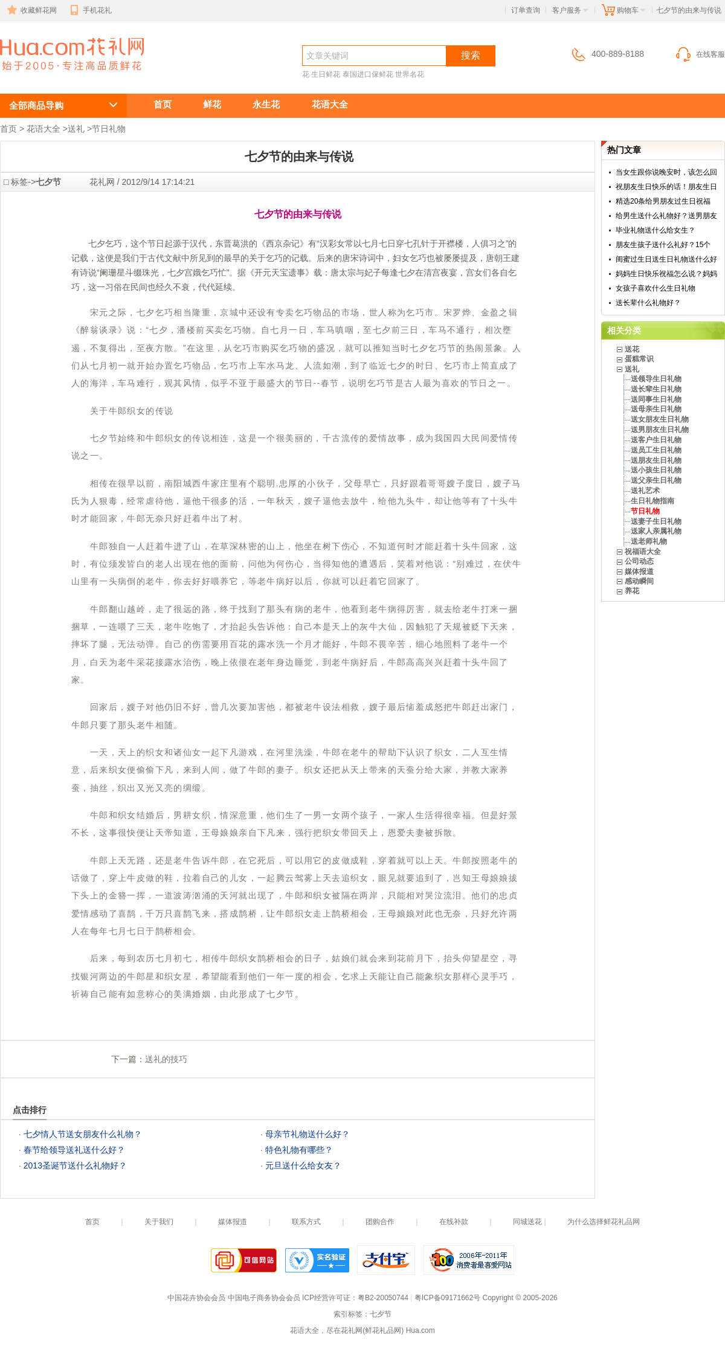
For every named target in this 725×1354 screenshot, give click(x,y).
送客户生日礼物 (656, 440)
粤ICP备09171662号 (447, 1298)
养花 (632, 591)
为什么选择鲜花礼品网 (603, 1221)
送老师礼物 (649, 541)
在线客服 (699, 54)
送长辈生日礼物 (656, 389)
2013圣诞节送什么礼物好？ (75, 1165)
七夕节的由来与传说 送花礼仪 (65, 76)
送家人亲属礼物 (656, 531)
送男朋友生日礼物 (660, 429)
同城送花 (527, 1221)
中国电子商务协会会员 (264, 1298)
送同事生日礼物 (656, 399)
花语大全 (330, 104)
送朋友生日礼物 (656, 460)
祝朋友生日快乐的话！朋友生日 (666, 186)
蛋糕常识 (639, 359)
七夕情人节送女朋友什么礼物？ (83, 1134)
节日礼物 (109, 129)
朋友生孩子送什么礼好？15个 (663, 244)
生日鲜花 (325, 74)
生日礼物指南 (652, 501)
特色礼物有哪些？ (299, 1150)
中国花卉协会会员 (196, 1298)
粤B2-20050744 (383, 1298)
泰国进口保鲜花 (368, 74)
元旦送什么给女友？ (303, 1165)
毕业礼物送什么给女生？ (655, 230)
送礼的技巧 (166, 1059)
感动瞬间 (639, 581)
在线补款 (453, 1221)
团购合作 (380, 1221)
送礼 (76, 129)
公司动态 (639, 561)
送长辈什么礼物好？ (648, 302)
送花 (632, 349)
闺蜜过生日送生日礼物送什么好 (666, 259)
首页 (162, 104)
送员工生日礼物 (656, 450)
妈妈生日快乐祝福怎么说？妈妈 (666, 273)
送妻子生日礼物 (656, 521)
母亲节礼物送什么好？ (307, 1134)
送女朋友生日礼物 (660, 419)
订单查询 (525, 10)
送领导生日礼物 (656, 379)
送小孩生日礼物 (656, 470)
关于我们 (158, 1221)
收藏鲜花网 (31, 10)
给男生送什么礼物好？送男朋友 (666, 215)
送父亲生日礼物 (656, 480)
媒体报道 (639, 571)
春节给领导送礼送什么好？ (74, 1150)
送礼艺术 (645, 490)
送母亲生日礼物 (656, 409)
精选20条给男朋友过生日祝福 (663, 201)
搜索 (470, 55)
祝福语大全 (643, 551)
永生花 (266, 104)
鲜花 (212, 104)
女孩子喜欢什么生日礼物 (655, 288)
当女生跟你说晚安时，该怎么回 (666, 172)
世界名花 (409, 74)
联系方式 (306, 1221)
